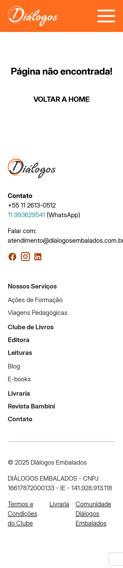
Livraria (19, 393)
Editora (18, 340)
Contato (20, 419)
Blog (14, 366)
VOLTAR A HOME (61, 99)
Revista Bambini (31, 406)
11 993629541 (26, 215)
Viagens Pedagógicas (37, 312)
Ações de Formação (35, 300)
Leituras (20, 352)
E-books (19, 379)
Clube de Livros (31, 327)
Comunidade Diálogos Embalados (93, 513)
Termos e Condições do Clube (22, 513)
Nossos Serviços (32, 286)
